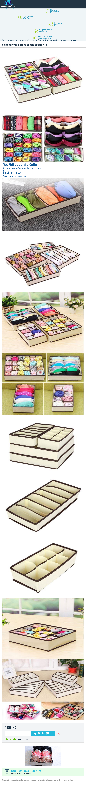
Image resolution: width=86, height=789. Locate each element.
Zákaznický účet (70, 6)
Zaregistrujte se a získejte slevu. (26, 771)
